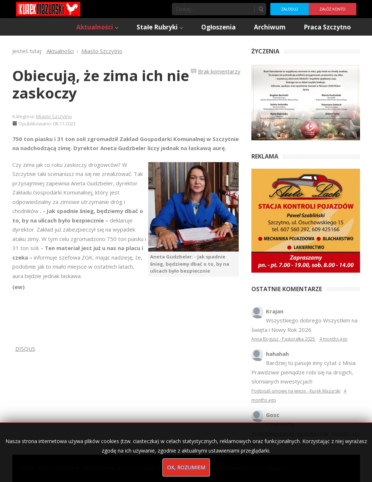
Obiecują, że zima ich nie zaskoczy (100, 84)
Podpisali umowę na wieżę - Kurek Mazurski (295, 391)
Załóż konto (332, 9)
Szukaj (260, 9)
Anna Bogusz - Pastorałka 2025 (283, 339)
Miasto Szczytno (54, 116)
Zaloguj (289, 9)
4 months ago (333, 339)
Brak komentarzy (219, 71)
